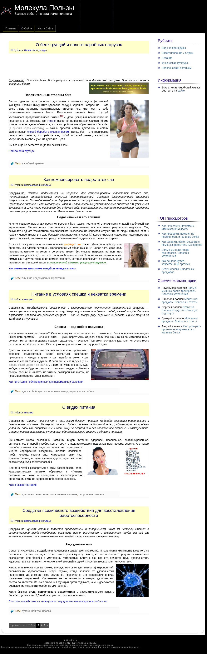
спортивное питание (91, 494)
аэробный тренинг (33, 163)
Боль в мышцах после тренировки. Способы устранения (175, 252)
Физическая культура (35, 50)
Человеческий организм (176, 67)
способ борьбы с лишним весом (48, 131)
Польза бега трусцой (22, 150)
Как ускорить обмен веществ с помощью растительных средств (182, 243)
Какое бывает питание (23, 484)
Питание (28, 299)
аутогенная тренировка (36, 610)
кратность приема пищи (53, 391)
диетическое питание (35, 494)
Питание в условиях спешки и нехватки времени (78, 294)
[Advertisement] (79, 66)
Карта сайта (45, 28)
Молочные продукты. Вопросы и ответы (179, 300)
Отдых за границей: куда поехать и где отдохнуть (180, 310)
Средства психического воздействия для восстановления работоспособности (78, 513)
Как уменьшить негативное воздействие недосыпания (42, 268)
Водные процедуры (174, 47)
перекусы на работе (81, 391)
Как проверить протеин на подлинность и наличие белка (180, 235)
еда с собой (29, 391)
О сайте (26, 28)
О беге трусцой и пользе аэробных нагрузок (79, 44)
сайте (181, 90)
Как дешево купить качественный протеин (176, 262)
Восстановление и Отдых (37, 185)
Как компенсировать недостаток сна (78, 179)
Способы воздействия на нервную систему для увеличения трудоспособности (57, 601)
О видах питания (78, 407)
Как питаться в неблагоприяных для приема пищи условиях (46, 381)
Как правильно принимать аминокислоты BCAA (178, 227)
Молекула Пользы (44, 8)
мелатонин (58, 278)
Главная (10, 28)
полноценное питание (63, 494)
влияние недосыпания (36, 278)
